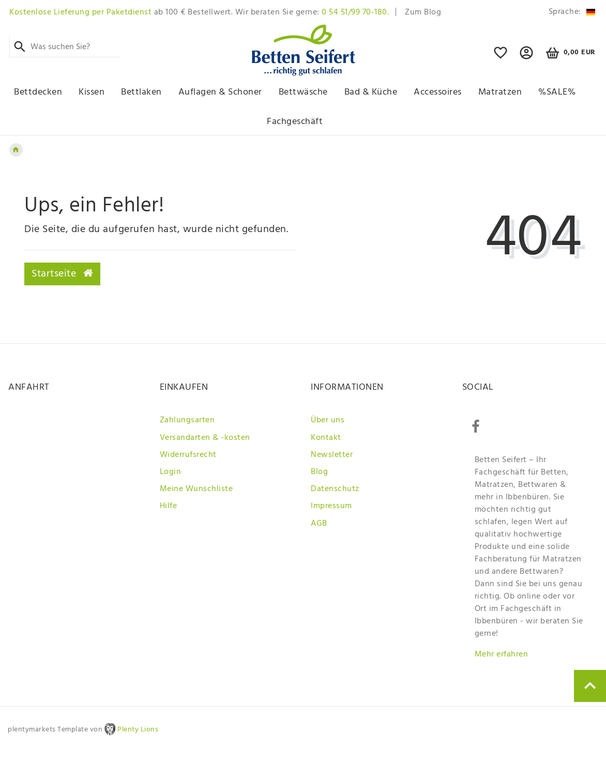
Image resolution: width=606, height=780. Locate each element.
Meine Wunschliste (196, 489)
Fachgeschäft (295, 121)
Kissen (91, 92)
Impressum (331, 506)
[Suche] (20, 47)
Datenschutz (335, 489)
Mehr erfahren (501, 654)
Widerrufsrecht (188, 455)
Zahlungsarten (187, 420)
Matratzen (500, 92)
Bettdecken (38, 92)
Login (170, 472)
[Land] (570, 12)
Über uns (327, 420)
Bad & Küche (371, 92)
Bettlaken (141, 92)
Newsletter (332, 455)
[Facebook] (475, 427)
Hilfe (168, 506)
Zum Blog (423, 12)
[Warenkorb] (569, 53)
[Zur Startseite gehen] (16, 150)
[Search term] (64, 47)
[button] (526, 57)
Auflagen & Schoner (220, 92)
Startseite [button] (62, 274)
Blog (319, 472)
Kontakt (326, 438)
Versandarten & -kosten (205, 438)
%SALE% (556, 92)
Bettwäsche (303, 92)
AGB (319, 523)
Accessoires (438, 92)
